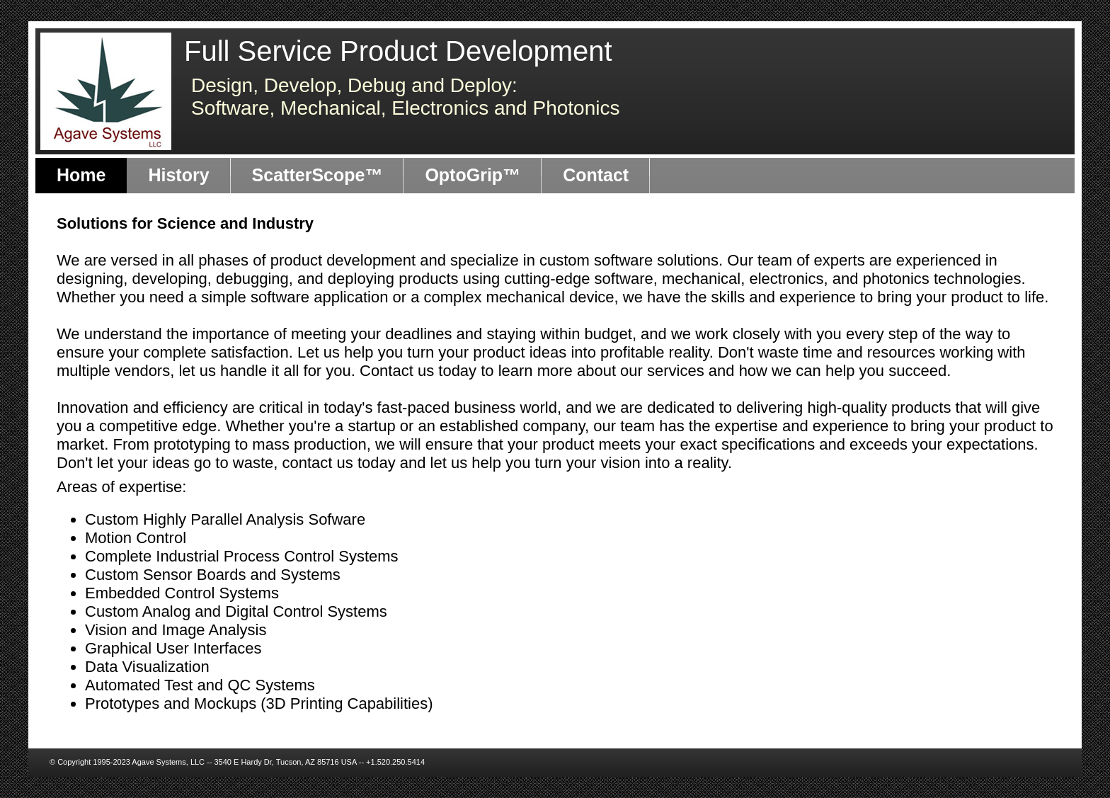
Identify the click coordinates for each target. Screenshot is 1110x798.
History (178, 175)
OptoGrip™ (472, 175)
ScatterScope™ (317, 175)
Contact (596, 175)
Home (81, 175)
